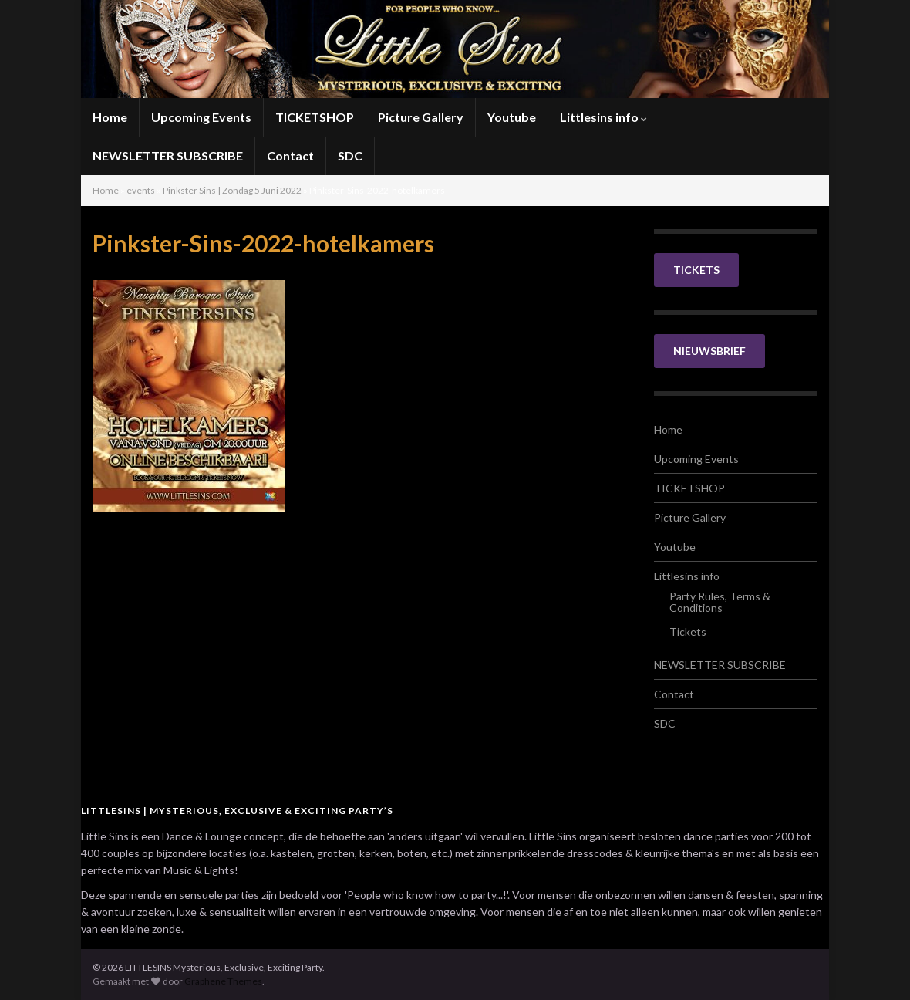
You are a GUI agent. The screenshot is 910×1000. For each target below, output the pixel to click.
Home (110, 117)
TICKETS (696, 269)
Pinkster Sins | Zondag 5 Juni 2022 (232, 190)
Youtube (511, 117)
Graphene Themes (223, 981)
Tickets (687, 631)
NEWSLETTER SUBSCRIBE (168, 155)
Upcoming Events (201, 117)
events (140, 190)
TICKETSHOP (314, 117)
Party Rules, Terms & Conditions (719, 602)
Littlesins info (603, 117)
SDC (350, 155)
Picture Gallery (420, 117)
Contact (290, 155)
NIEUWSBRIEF (709, 350)
